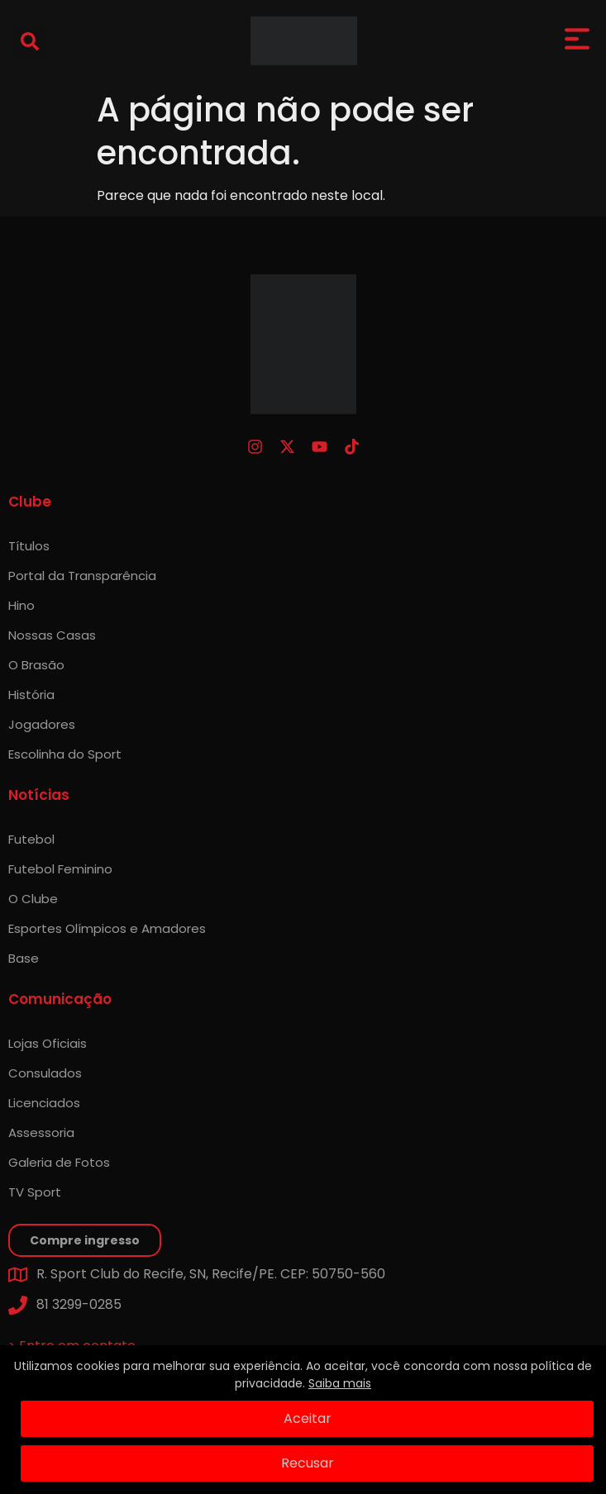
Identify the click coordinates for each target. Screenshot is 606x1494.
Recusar (307, 1463)
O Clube (33, 898)
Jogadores (41, 724)
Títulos (29, 545)
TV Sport (34, 1192)
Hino (21, 605)
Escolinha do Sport (65, 754)
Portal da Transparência (82, 575)
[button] (29, 41)
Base (23, 958)
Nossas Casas (52, 635)
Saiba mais (339, 1383)
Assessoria (41, 1132)
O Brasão (36, 664)
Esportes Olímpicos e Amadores (107, 928)
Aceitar (308, 1418)
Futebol (31, 839)
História (31, 694)
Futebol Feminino (60, 869)
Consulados (45, 1073)
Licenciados (44, 1102)
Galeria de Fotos (59, 1162)
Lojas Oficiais (47, 1043)
